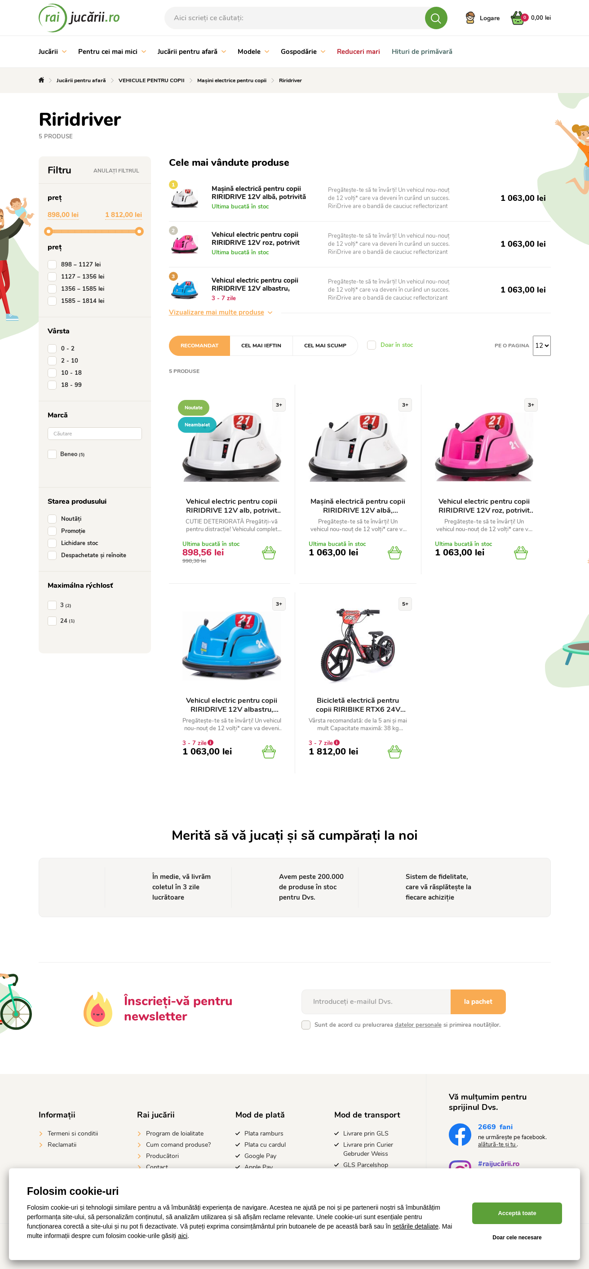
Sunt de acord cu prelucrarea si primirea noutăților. (407, 1025)
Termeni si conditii (73, 1133)
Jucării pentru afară (192, 51)
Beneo (68, 454)
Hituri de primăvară (422, 51)
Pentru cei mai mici (112, 51)
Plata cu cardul (265, 1144)
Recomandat (199, 345)
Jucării (52, 51)
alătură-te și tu (497, 1144)
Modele (253, 51)
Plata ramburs (263, 1133)
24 (63, 621)
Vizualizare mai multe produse (220, 312)
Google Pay (260, 1156)
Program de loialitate (175, 1133)
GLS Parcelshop (365, 1165)
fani (495, 1128)
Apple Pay (258, 1167)
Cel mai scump (325, 345)
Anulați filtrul (116, 170)
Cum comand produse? (178, 1144)
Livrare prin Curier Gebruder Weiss (368, 1149)
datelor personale (418, 1025)
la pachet (478, 1001)
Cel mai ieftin (261, 345)
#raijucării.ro (498, 1165)
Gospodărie (303, 51)
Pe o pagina (512, 345)
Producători (162, 1156)
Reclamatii (62, 1144)
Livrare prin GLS (366, 1133)
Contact (157, 1167)
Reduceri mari (358, 51)
